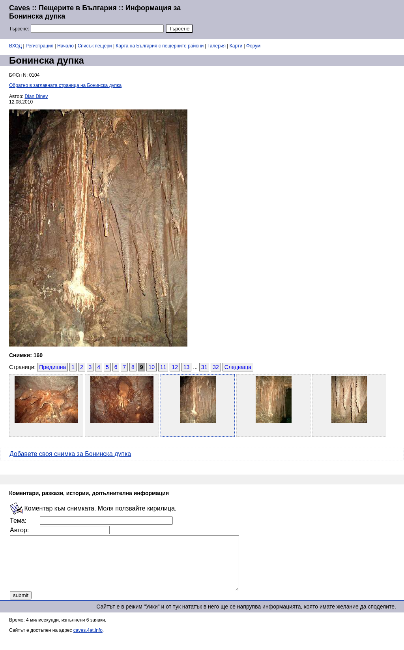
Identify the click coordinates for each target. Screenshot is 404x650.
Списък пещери (95, 46)
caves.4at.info (88, 641)
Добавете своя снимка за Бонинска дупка (70, 453)
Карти (236, 46)
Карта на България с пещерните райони (160, 46)
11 (163, 367)
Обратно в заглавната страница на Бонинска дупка (65, 85)
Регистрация (39, 46)
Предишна (52, 367)
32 (216, 367)
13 (186, 367)
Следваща (237, 367)
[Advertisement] (299, 18)
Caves (19, 8)
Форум (253, 46)
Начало (65, 46)
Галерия (217, 46)
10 (151, 367)
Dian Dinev (36, 96)
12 (175, 367)
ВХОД (15, 46)
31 (204, 367)
